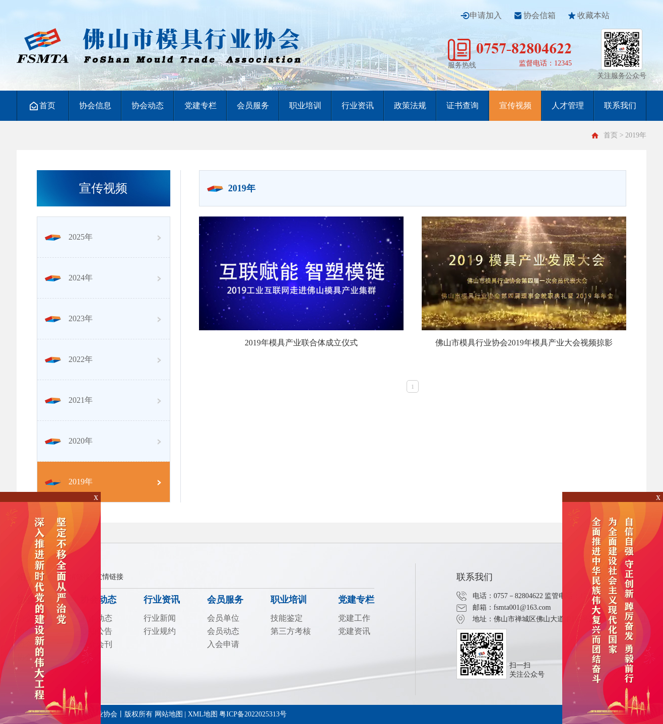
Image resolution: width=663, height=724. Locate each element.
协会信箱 (539, 15)
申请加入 (486, 15)
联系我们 (620, 105)
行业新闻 (160, 618)
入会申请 (223, 644)
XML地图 (203, 714)
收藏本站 (593, 15)
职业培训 (305, 105)
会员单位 (223, 618)
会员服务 (253, 105)
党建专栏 (200, 105)
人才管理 (568, 105)
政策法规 (410, 105)
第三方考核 (291, 631)
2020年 (69, 441)
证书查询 (462, 105)
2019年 (69, 481)
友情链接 (109, 577)
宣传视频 (515, 105)
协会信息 (95, 105)
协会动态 (147, 105)
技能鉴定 (287, 618)
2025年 (69, 237)
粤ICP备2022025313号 (253, 714)
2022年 (69, 359)
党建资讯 (354, 631)
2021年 (69, 400)
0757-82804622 (524, 48)
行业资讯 (358, 105)
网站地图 (169, 714)
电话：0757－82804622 (508, 596)
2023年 (69, 318)
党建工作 (354, 618)
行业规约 (160, 631)
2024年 (69, 277)
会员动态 (223, 631)
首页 (42, 105)
